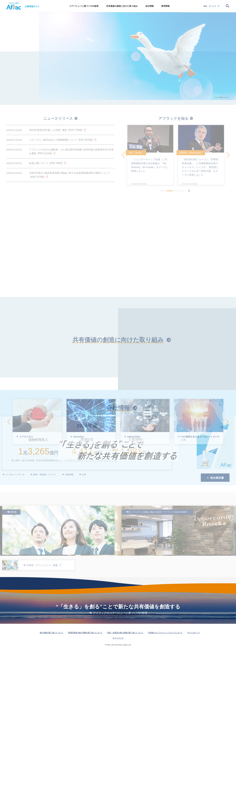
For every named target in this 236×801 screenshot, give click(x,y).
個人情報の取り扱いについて (51, 782)
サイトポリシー (193, 782)
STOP (216, 97)
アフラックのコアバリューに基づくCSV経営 (120, 762)
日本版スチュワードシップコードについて (165, 782)
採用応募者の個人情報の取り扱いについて (85, 782)
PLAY (223, 97)
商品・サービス (209, 6)
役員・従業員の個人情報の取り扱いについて (125, 782)
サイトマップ (118, 788)
